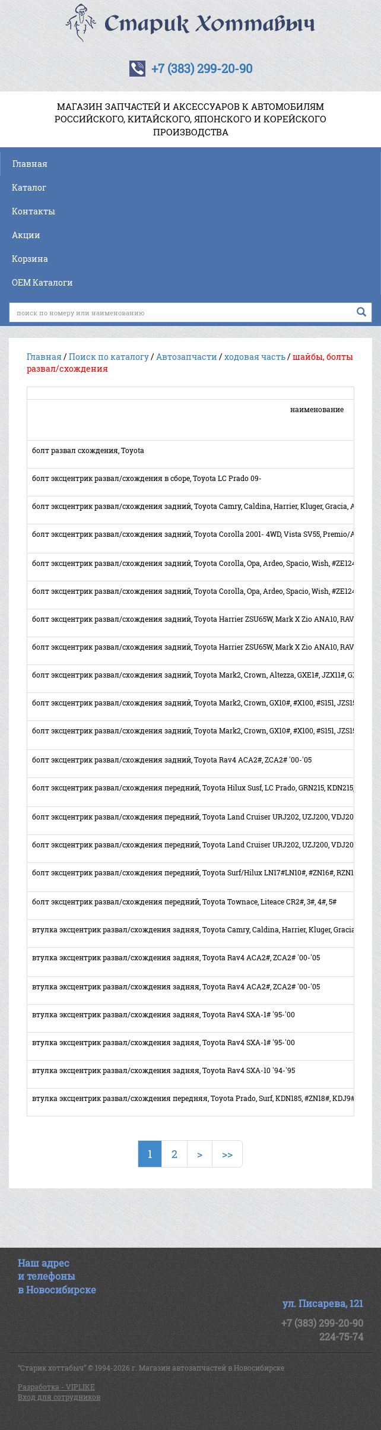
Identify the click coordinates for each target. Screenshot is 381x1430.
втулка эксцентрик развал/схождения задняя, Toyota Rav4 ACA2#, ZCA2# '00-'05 (176, 957)
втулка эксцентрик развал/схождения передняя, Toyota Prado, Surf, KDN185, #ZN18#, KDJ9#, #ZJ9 (203, 1098)
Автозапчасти (186, 356)
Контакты (33, 211)
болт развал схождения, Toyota (88, 450)
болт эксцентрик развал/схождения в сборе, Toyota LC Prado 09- (147, 478)
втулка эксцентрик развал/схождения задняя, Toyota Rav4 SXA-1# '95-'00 (163, 1014)
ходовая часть (254, 356)
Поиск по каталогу (109, 356)
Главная (29, 163)
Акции (26, 235)
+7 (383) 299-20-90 (201, 68)
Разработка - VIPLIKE (56, 1386)
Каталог (29, 187)
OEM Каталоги (42, 282)
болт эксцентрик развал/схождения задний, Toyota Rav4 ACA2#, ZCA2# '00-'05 (172, 759)
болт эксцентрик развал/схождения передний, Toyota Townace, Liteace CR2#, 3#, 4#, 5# (184, 901)
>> (227, 1154)
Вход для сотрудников (59, 1396)
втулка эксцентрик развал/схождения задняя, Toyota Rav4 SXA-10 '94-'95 (163, 1070)
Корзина (30, 258)
